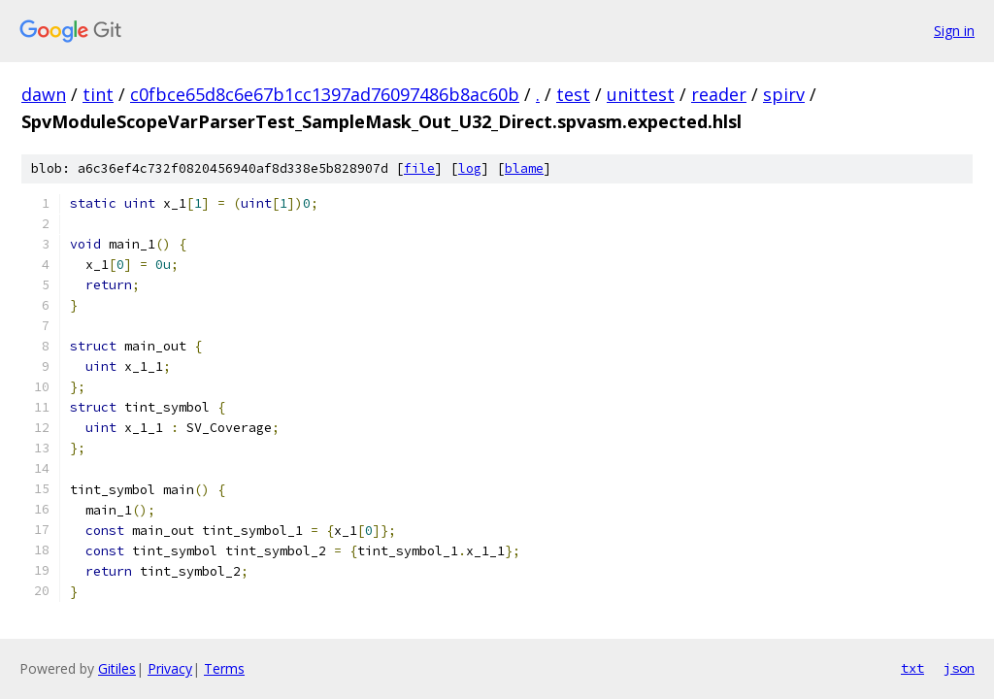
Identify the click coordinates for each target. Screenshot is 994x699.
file (419, 168)
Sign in (954, 30)
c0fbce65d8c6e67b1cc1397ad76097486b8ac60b (324, 94)
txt (912, 668)
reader (718, 94)
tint (98, 94)
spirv (784, 94)
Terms (224, 668)
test (573, 94)
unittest (641, 94)
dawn (43, 94)
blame (524, 168)
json (959, 668)
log (469, 168)
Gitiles (117, 668)
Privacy (170, 668)
